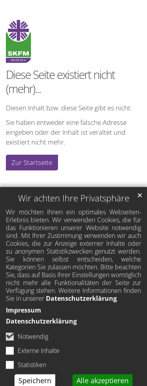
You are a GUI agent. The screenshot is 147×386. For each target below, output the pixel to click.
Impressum (23, 323)
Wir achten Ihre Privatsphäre (73, 211)
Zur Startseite (31, 162)
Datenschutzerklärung (81, 311)
